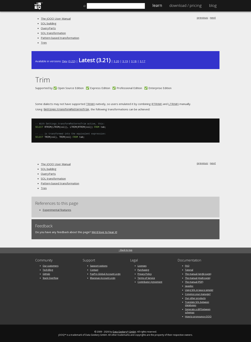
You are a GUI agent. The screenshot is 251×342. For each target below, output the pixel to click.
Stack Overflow (50, 277)
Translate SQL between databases (197, 303)
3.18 (134, 61)
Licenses (142, 265)
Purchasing (143, 269)
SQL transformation (53, 33)
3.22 (72, 61)
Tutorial (189, 269)
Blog (213, 5)
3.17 (142, 61)
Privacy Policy (145, 273)
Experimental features (57, 209)
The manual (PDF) (194, 281)
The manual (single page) (198, 273)
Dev (64, 61)
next (213, 17)
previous (202, 17)
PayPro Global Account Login (105, 273)
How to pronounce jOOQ (198, 316)
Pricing (185, 5)
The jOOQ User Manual (56, 18)
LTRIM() (173, 104)
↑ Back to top (125, 249)
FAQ (187, 265)
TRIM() (90, 104)
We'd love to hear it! (104, 232)
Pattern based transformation (60, 38)
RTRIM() (156, 104)
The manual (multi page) (197, 277)
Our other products (195, 297)
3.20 (116, 61)
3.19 (125, 61)
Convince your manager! (198, 293)
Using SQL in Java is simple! (199, 289)
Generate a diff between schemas (197, 310)
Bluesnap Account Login (102, 277)
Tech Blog (48, 269)
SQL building (48, 23)
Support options (98, 265)
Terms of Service (146, 277)
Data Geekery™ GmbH (124, 331)
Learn (157, 5)
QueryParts (48, 28)
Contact (94, 269)
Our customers (50, 265)
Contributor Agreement (150, 281)
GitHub (46, 273)
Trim (44, 42)
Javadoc (189, 285)
